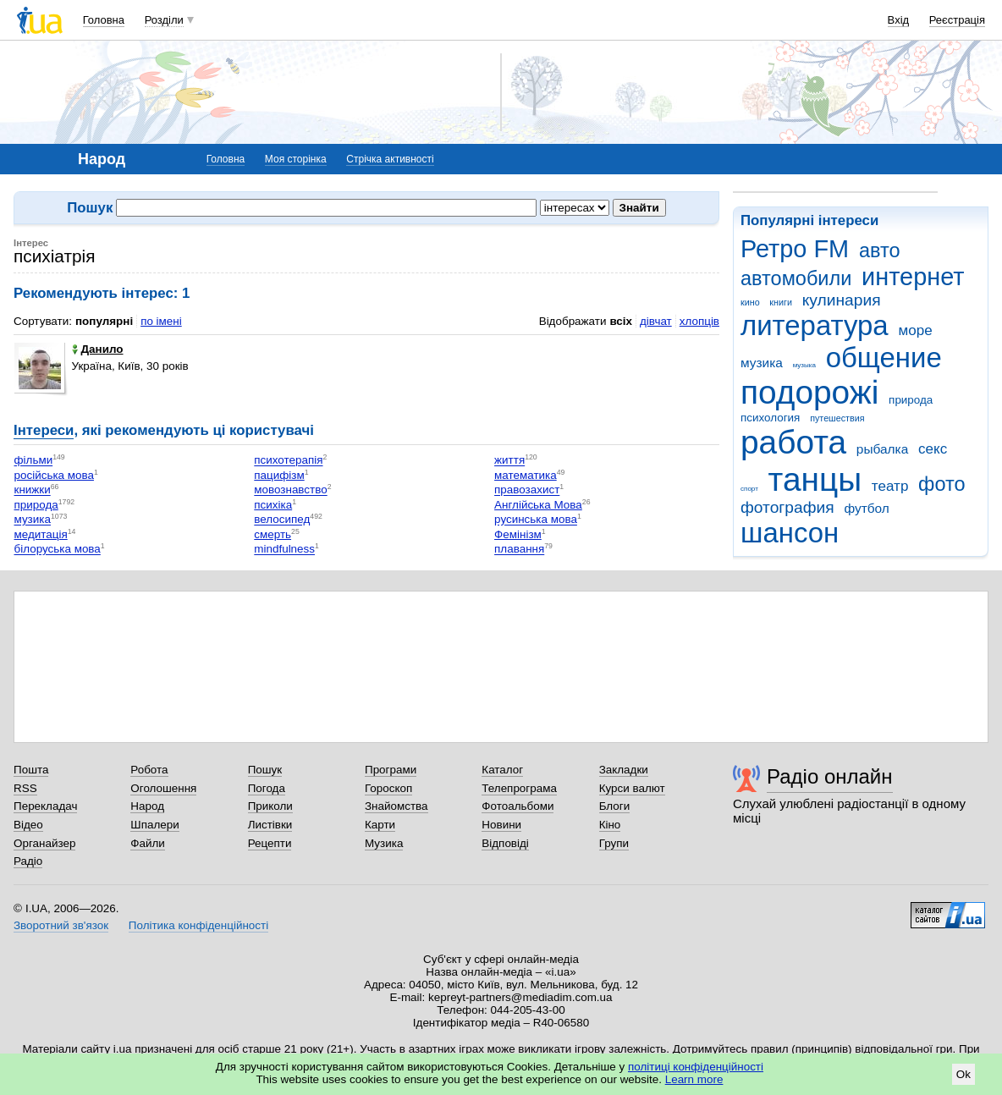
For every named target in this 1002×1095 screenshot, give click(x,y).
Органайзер (44, 843)
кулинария (841, 300)
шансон (789, 532)
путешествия (837, 418)
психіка (273, 504)
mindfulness (284, 549)
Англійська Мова (538, 504)
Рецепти (270, 843)
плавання (519, 549)
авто (879, 250)
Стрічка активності (389, 159)
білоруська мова (57, 549)
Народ (147, 806)
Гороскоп (388, 788)
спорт (749, 488)
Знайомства (396, 806)
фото (942, 484)
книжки (32, 490)
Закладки (623, 769)
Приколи (270, 806)
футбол (866, 508)
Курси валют (632, 788)
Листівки (270, 824)
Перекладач (45, 806)
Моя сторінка (296, 159)
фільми (33, 460)
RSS (25, 788)
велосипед (282, 520)
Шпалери (154, 824)
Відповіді (505, 843)
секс (932, 449)
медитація (41, 534)
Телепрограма (519, 788)
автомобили (795, 278)
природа (911, 399)
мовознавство (290, 490)
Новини (501, 824)
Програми (390, 769)
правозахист (526, 490)
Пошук (265, 769)
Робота (149, 769)
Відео (28, 824)
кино (750, 302)
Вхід (899, 20)
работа (793, 442)
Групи (614, 843)
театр (890, 486)
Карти (380, 824)
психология (770, 417)
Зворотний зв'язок (61, 925)
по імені (161, 321)
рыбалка (882, 449)
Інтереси (44, 430)
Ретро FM (794, 248)
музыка (804, 365)
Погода (266, 788)
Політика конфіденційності (198, 925)
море (915, 330)
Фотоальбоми (517, 806)
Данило (98, 349)
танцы (815, 479)
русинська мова (535, 520)
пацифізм (279, 475)
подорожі (809, 392)
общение (884, 357)
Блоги (614, 806)
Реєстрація (957, 20)
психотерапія (288, 460)
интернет (913, 276)
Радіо (28, 861)
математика (525, 475)
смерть (272, 534)
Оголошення (163, 788)
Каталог (502, 769)
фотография (787, 507)
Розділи (164, 20)
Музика (384, 843)
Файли (147, 843)
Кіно (610, 824)
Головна (103, 20)
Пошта (31, 769)
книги (780, 302)
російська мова (54, 475)
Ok (963, 1074)
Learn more (694, 1079)
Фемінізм (518, 534)
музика (761, 362)
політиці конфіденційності (695, 1066)
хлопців (699, 321)
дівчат (656, 321)
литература (814, 325)
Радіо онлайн (830, 776)
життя (509, 460)
